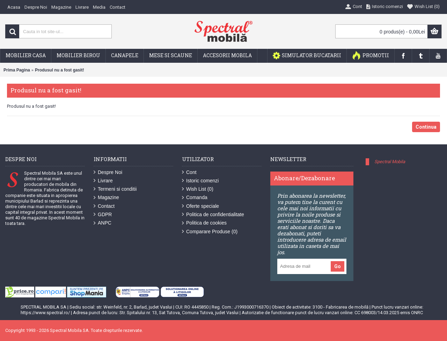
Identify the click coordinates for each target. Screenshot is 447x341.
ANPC (102, 223)
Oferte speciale (200, 206)
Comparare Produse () (209, 232)
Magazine (106, 197)
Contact (104, 206)
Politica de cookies (204, 223)
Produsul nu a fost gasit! (59, 70)
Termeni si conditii (115, 189)
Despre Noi (108, 172)
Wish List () (197, 189)
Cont (189, 172)
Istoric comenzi (200, 181)
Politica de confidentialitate (213, 215)
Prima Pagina (16, 70)
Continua (426, 127)
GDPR (103, 215)
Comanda (194, 197)
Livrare (103, 181)
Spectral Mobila (389, 161)
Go (337, 266)
